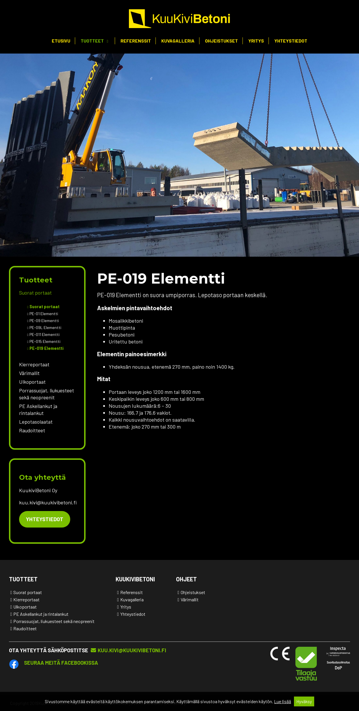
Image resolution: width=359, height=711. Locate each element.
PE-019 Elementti (47, 348)
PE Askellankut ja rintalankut (38, 409)
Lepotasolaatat (36, 421)
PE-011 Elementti (45, 334)
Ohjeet (186, 579)
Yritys (256, 40)
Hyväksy (304, 701)
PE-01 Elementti (44, 313)
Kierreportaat (34, 364)
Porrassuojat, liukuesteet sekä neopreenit (46, 393)
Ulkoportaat (32, 382)
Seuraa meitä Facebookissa (61, 662)
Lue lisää (282, 701)
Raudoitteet (32, 430)
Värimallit (29, 373)
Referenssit (136, 40)
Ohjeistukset (221, 40)
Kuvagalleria (178, 40)
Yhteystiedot (290, 40)
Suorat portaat (35, 292)
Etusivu (61, 40)
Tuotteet (92, 40)
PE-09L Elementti (45, 327)
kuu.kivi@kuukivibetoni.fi (132, 650)
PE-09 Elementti (44, 320)
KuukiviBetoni (135, 579)
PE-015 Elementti (45, 341)
